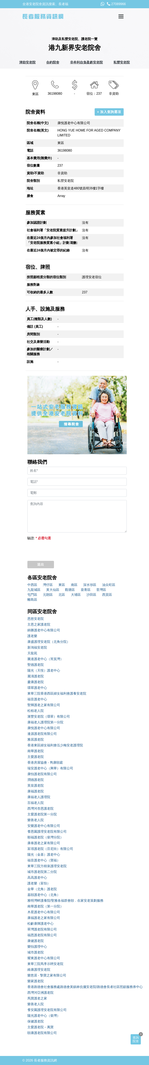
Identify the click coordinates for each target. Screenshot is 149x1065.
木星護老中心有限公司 (43, 912)
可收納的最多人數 (40, 292)
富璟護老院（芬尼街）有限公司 (50, 849)
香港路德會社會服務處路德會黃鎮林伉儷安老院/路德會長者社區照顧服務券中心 (77, 987)
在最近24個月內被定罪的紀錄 (48, 250)
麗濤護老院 (35, 676)
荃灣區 (101, 589)
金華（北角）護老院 (42, 889)
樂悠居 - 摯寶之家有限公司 (46, 975)
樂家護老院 (35, 981)
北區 (61, 594)
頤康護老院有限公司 (42, 1033)
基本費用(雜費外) (39, 158)
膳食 (30, 196)
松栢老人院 (35, 710)
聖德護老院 (35, 664)
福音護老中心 (37, 699)
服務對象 (33, 284)
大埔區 (76, 594)
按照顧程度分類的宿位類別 (46, 277)
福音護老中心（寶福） (43, 860)
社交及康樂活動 (38, 341)
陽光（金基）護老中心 (43, 854)
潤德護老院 (35, 779)
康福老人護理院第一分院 (45, 722)
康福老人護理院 (38, 797)
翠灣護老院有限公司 (42, 929)
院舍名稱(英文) (38, 130)
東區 (61, 585)
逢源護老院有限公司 (42, 733)
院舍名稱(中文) (38, 123)
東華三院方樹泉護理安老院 (47, 866)
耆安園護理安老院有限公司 (47, 1010)
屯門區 (32, 594)
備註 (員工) (35, 326)
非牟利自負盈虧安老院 (86, 62)
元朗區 (48, 594)
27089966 (116, 4)
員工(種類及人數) (39, 319)
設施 (30, 361)
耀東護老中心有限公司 (43, 958)
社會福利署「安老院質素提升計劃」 (53, 230)
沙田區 (91, 594)
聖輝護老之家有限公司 (43, 705)
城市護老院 (35, 952)
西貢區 (107, 594)
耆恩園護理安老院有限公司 (47, 831)
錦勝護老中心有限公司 (43, 630)
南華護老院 (35, 751)
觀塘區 (70, 589)
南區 (74, 585)
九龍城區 (33, 589)
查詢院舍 (136, 1039)
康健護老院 (35, 941)
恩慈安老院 (35, 618)
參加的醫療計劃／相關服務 (40, 351)
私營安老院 (121, 62)
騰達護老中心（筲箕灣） (45, 659)
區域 (30, 143)
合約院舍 (52, 62)
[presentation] (58, 550)
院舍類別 (33, 180)
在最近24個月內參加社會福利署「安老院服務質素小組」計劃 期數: (52, 240)
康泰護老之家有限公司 (43, 843)
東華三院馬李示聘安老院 (45, 964)
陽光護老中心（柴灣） (43, 1015)
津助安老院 (27, 62)
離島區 (32, 599)
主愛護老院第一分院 (42, 814)
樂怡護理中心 (37, 946)
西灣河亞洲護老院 (40, 992)
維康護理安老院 (38, 969)
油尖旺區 (108, 585)
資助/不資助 (35, 173)
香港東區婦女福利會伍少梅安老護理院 (55, 745)
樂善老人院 (35, 820)
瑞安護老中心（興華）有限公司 (50, 768)
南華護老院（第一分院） (45, 906)
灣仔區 (48, 585)
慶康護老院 (35, 682)
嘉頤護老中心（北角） (43, 895)
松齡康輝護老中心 (40, 923)
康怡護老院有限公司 (42, 774)
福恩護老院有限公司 (42, 935)
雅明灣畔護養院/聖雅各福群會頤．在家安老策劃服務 (65, 900)
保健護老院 (35, 1021)
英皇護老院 (35, 785)
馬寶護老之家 (37, 998)
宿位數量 (33, 165)
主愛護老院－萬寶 (40, 1027)
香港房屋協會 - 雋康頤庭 (45, 762)
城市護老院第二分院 (42, 872)
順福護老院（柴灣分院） (45, 837)
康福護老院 (35, 791)
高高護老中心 (37, 877)
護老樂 (32, 636)
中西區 (32, 585)
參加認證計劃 (36, 222)
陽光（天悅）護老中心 (43, 670)
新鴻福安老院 (37, 647)
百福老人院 (35, 803)
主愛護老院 (35, 756)
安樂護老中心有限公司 (43, 826)
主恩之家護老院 (38, 624)
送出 (40, 564)
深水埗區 (89, 585)
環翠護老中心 (37, 687)
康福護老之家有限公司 (43, 918)
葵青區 (86, 589)
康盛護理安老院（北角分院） (48, 641)
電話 (30, 150)
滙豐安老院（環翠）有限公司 (48, 716)
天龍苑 (32, 653)
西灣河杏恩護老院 (40, 808)
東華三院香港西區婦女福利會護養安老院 (56, 693)
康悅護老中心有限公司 (43, 728)
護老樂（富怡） (38, 883)
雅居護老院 (35, 739)
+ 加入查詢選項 (109, 112)
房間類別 (33, 334)
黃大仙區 (52, 589)
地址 (30, 188)
